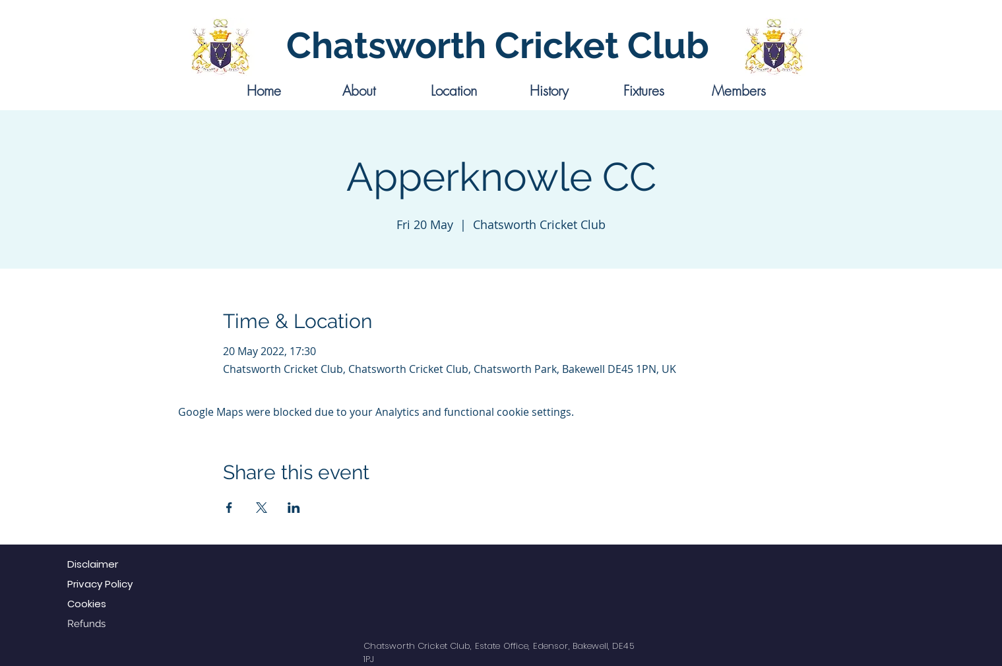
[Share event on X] (261, 507)
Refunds (86, 624)
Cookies (86, 604)
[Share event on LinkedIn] (294, 507)
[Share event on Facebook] (229, 507)
